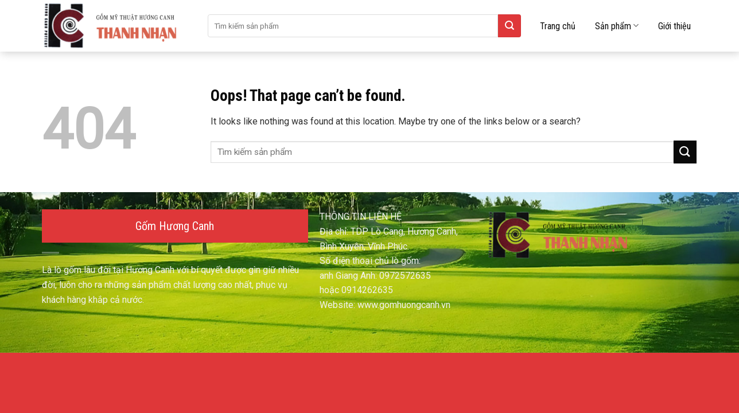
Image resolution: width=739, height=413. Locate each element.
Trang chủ (557, 26)
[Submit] (509, 25)
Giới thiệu (674, 26)
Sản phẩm (617, 25)
